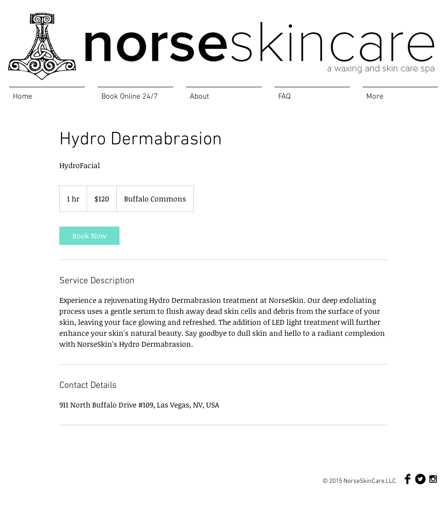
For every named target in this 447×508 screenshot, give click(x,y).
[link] (89, 236)
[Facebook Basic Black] (407, 479)
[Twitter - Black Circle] (420, 479)
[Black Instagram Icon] (433, 479)
